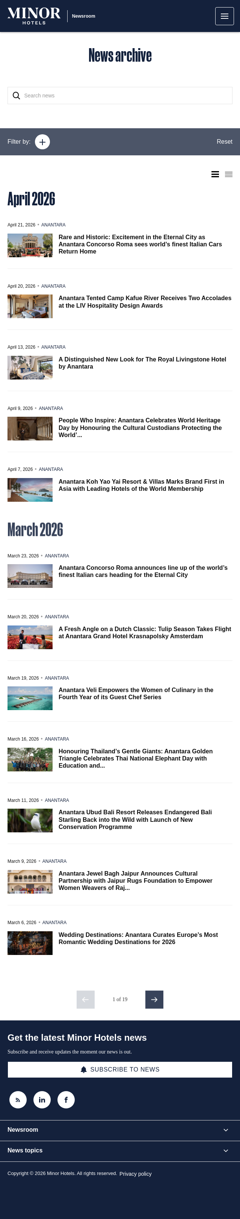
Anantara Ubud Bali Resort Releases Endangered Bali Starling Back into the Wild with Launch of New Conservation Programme (135, 819)
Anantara (53, 225)
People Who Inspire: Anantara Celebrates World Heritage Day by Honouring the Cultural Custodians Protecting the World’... (140, 427)
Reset (224, 141)
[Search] (17, 95)
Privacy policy (135, 1174)
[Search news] (120, 95)
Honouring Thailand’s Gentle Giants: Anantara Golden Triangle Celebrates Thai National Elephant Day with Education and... (136, 758)
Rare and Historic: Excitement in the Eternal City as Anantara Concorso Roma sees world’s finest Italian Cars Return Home (140, 244)
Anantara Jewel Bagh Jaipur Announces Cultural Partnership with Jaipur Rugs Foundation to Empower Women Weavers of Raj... (136, 880)
